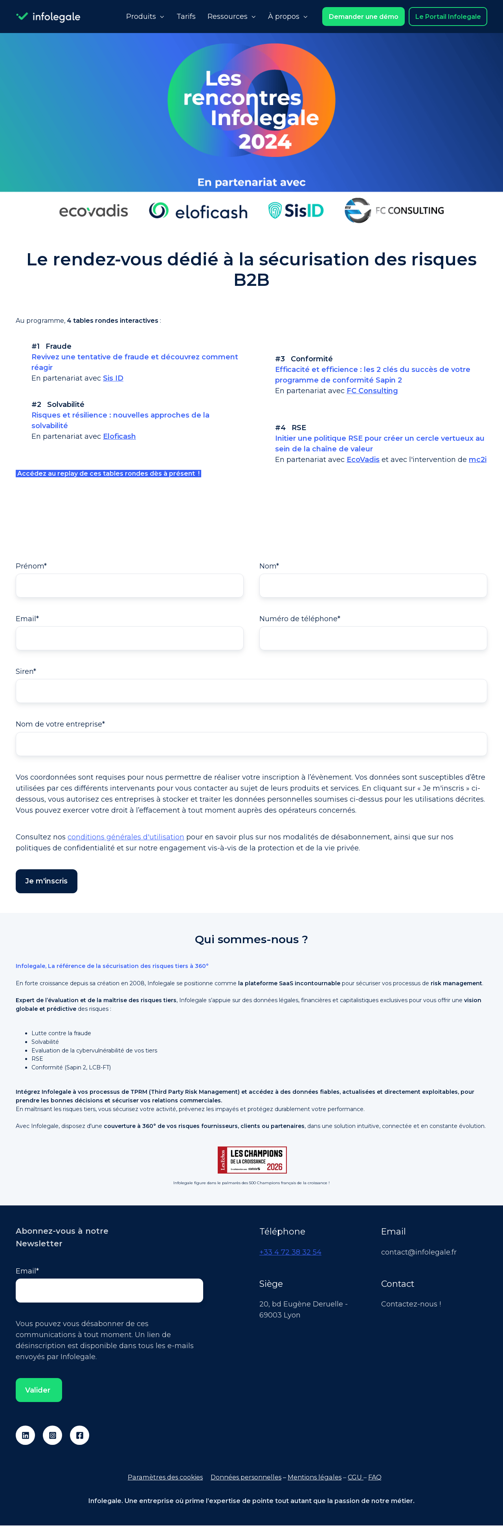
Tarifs (186, 16)
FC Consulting (372, 390)
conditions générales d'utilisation (126, 839)
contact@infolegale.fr (419, 1255)
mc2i (477, 459)
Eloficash (119, 436)
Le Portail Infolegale (448, 16)
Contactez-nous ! (411, 1307)
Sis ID (113, 378)
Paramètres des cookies (165, 1481)
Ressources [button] (227, 16)
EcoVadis (363, 459)
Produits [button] (141, 16)
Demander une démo (363, 16)
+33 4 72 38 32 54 (290, 1255)
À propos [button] (283, 16)
